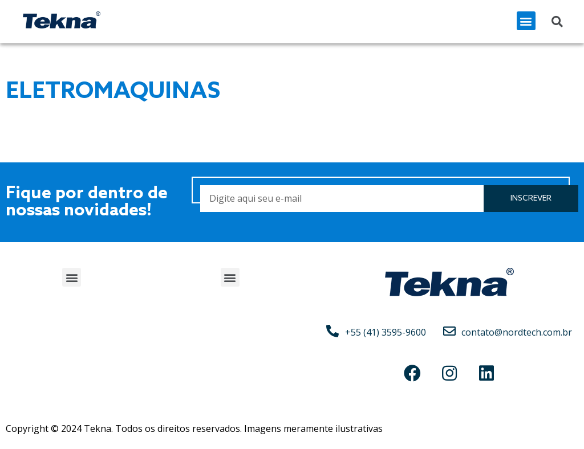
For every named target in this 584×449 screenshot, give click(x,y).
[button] (526, 20)
